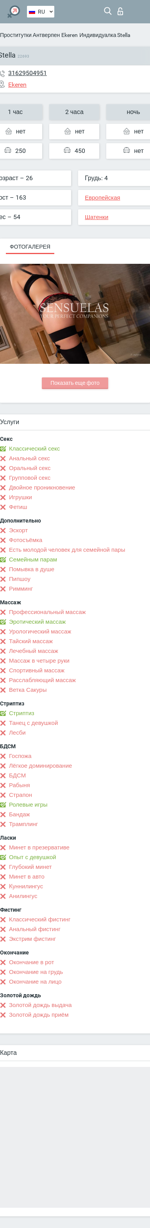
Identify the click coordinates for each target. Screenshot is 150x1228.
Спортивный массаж (36, 670)
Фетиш (18, 506)
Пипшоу (19, 578)
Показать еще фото (75, 383)
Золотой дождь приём (38, 1014)
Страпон (20, 794)
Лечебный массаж (33, 650)
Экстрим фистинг (32, 938)
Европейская (102, 197)
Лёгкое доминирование (40, 765)
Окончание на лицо (35, 981)
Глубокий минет (30, 866)
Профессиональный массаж (47, 612)
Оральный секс (29, 468)
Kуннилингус (26, 886)
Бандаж (19, 814)
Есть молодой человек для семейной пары (67, 549)
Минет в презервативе (39, 847)
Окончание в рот (31, 962)
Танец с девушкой (33, 722)
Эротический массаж (37, 621)
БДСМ (17, 775)
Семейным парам (33, 559)
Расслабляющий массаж (42, 680)
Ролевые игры (28, 804)
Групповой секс (29, 477)
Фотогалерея (30, 247)
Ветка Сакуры (27, 689)
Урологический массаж (40, 631)
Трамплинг (23, 824)
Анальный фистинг (35, 929)
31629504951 (27, 73)
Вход (120, 11)
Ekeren (69, 35)
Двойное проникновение (42, 487)
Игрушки (20, 497)
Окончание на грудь (36, 971)
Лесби (17, 732)
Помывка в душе (31, 569)
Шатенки (96, 217)
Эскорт (18, 530)
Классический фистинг (39, 919)
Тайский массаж (31, 641)
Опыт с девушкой (32, 857)
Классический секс (34, 448)
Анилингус (23, 896)
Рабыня (19, 785)
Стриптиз (21, 713)
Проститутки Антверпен (30, 35)
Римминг (21, 588)
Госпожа (20, 756)
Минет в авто (27, 876)
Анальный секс (29, 458)
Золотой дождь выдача (40, 1005)
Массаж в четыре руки (39, 660)
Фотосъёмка (25, 540)
